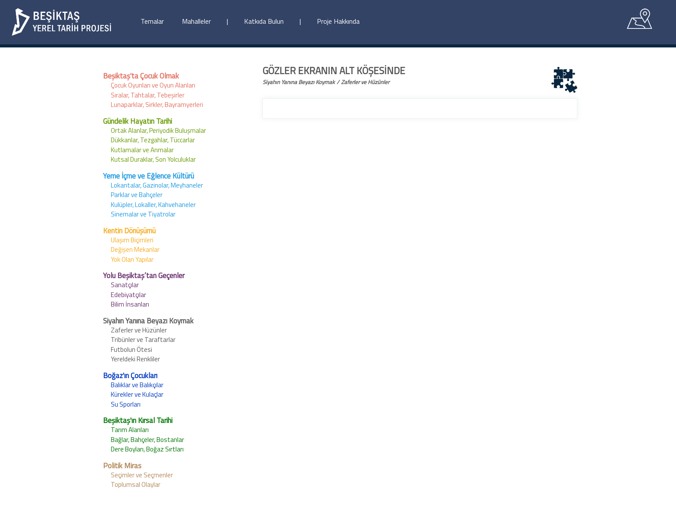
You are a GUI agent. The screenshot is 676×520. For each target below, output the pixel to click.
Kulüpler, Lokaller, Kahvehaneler (153, 205)
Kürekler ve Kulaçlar (137, 394)
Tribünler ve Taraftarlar (143, 340)
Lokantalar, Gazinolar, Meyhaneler (157, 185)
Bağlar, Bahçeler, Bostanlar (147, 440)
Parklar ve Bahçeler (137, 195)
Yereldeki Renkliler (135, 359)
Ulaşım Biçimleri (132, 240)
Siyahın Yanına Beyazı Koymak (148, 320)
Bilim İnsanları (130, 304)
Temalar (152, 21)
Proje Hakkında (338, 21)
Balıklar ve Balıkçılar (137, 385)
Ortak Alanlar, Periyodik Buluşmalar (158, 130)
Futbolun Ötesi (131, 349)
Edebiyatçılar (128, 295)
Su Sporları (126, 404)
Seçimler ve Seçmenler (142, 475)
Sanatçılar (125, 285)
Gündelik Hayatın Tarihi (137, 121)
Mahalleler (196, 21)
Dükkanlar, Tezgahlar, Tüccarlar (153, 140)
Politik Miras (122, 465)
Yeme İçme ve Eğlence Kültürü (148, 176)
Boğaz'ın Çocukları (130, 375)
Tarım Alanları (130, 430)
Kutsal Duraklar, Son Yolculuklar (153, 159)
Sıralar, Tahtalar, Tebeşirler (148, 95)
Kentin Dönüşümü (129, 230)
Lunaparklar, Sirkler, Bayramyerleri (157, 105)
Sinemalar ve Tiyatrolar (143, 214)
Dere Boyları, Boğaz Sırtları (147, 449)
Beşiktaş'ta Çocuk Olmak (141, 75)
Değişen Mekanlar (135, 249)
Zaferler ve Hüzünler (139, 330)
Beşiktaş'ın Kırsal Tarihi (137, 420)
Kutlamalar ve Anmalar (142, 150)
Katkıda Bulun (264, 21)
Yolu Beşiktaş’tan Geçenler (144, 275)
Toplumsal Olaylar (135, 484)
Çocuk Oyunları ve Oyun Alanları (153, 85)
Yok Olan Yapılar (132, 259)
